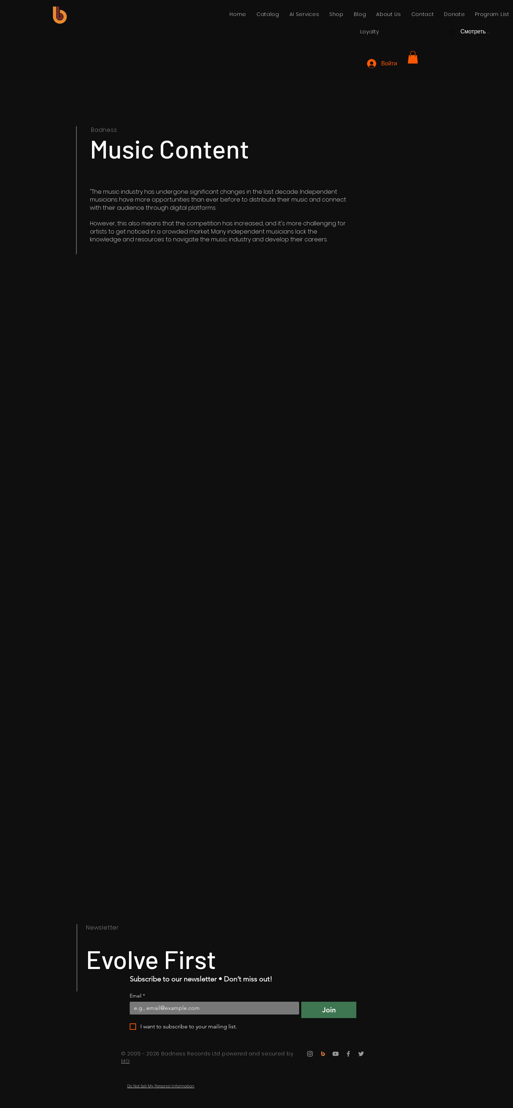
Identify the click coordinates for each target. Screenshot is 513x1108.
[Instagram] (310, 1054)
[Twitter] (361, 1054)
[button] (412, 57)
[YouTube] (335, 1054)
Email (137, 996)
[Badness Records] (322, 1054)
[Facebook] (348, 1054)
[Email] (212, 1008)
